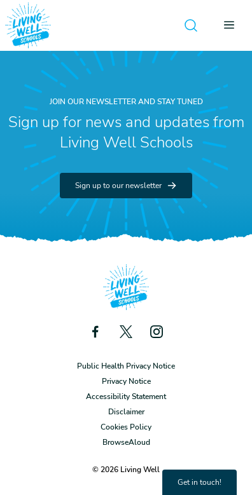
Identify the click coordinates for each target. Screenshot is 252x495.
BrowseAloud (126, 442)
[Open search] (191, 25)
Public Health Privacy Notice (126, 366)
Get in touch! (199, 482)
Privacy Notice (126, 381)
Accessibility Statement (126, 396)
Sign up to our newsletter (126, 185)
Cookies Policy (126, 427)
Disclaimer (126, 412)
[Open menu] (233, 25)
